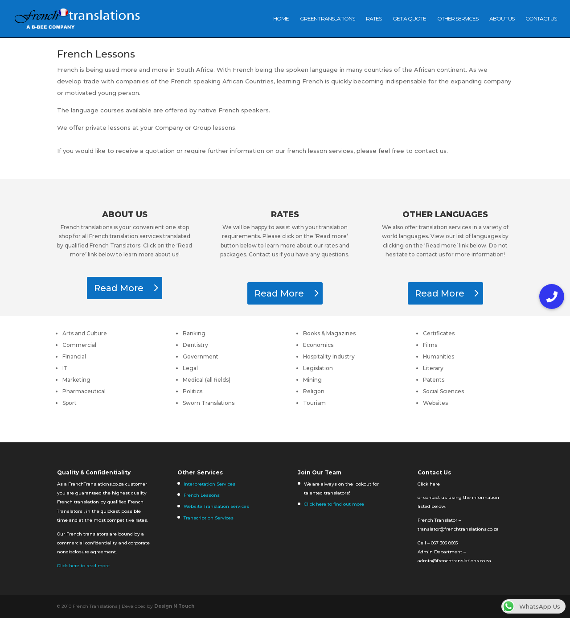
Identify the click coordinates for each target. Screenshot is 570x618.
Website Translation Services (216, 506)
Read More (119, 288)
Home (281, 19)
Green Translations (327, 19)
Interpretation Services (209, 484)
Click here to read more (83, 566)
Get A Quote (409, 19)
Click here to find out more (334, 504)
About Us (501, 19)
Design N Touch (174, 606)
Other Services (457, 19)
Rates (373, 19)
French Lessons (202, 495)
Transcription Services (209, 518)
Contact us (541, 19)
